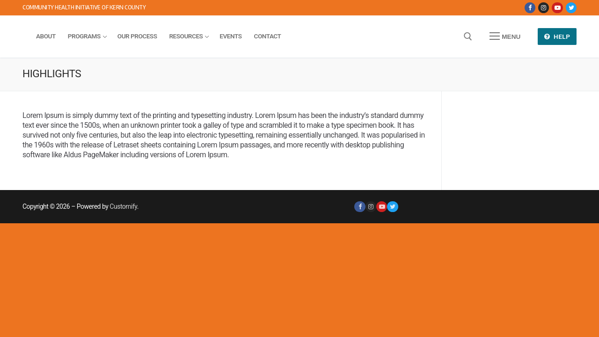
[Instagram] (543, 7)
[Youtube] (557, 7)
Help (557, 36)
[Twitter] (571, 7)
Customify (123, 206)
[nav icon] (505, 36)
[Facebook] (530, 7)
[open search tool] (468, 36)
